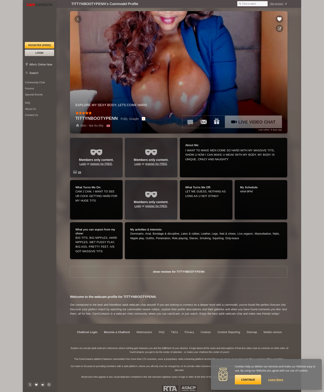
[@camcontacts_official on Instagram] (49, 384)
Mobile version (273, 332)
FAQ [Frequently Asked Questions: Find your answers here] (27, 102)
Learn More (275, 380)
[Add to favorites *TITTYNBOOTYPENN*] (279, 19)
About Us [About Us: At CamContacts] (30, 108)
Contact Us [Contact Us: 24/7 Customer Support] (31, 115)
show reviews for (178, 271)
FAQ (161, 332)
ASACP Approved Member (188, 388)
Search (33, 73)
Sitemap (252, 332)
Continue (248, 380)
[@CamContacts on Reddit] (42, 384)
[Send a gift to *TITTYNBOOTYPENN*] (216, 122)
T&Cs (174, 332)
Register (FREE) (39, 45)
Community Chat (35, 82)
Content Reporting (228, 332)
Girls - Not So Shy (89, 125)
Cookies (206, 332)
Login (39, 52)
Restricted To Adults (170, 388)
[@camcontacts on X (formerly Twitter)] (30, 384)
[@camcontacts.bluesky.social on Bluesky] (36, 384)
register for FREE (101, 163)
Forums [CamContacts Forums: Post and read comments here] (29, 88)
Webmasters (144, 332)
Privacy (189, 332)
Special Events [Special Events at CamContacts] (34, 94)
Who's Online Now (40, 64)
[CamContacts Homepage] (39, 22)
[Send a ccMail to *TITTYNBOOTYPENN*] (203, 122)
